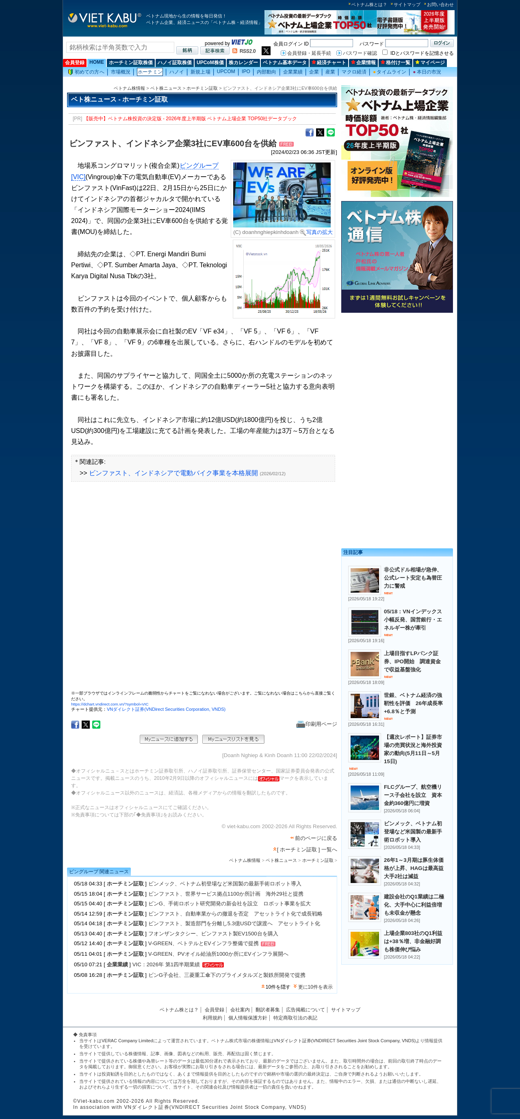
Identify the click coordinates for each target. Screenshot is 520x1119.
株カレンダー (243, 62)
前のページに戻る (316, 838)
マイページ (430, 62)
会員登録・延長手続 (309, 53)
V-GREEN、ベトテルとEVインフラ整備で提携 (203, 944)
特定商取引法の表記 (295, 1018)
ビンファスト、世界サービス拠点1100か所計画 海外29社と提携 (225, 894)
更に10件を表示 (315, 987)
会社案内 (240, 1010)
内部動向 (266, 72)
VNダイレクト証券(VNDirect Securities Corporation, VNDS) (166, 709)
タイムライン (389, 72)
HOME (96, 62)
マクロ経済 (354, 72)
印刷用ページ (316, 724)
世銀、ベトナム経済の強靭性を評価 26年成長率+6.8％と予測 (413, 703)
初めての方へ (86, 72)
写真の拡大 (316, 232)
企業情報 (363, 62)
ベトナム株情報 (129, 88)
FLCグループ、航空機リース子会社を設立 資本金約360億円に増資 (413, 795)
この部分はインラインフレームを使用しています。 (203, 588)
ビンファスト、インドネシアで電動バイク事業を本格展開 (173, 473)
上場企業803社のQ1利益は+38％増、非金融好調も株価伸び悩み (413, 941)
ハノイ (176, 72)
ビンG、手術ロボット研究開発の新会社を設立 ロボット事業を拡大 (229, 903)
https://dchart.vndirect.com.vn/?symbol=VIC (110, 704)
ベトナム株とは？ (369, 4)
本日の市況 (427, 72)
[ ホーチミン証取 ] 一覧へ (307, 849)
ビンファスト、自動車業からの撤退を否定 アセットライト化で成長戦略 (235, 914)
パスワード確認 (360, 53)
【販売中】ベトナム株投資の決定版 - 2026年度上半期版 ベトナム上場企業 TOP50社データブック (190, 118)
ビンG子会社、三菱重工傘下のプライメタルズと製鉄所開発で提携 (227, 975)
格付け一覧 (395, 62)
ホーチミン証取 (202, 88)
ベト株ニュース (166, 88)
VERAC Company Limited (127, 1040)
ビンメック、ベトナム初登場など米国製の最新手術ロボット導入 (224, 884)
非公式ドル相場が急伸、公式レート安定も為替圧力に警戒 (413, 578)
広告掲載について (305, 1010)
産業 (330, 72)
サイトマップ (407, 4)
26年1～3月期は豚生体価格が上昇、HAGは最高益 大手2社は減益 (416, 868)
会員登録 (74, 62)
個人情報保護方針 (247, 1018)
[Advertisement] (397, 373)
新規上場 (200, 72)
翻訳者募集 (268, 1010)
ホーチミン (150, 72)
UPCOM (226, 71)
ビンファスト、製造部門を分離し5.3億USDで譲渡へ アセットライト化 (234, 923)
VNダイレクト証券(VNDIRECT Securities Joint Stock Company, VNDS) (345, 1040)
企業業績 (293, 72)
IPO (246, 71)
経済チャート (329, 62)
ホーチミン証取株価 (131, 62)
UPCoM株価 (210, 62)
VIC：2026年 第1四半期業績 (166, 964)
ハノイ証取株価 (175, 62)
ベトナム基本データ (285, 62)
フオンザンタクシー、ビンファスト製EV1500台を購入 (213, 934)
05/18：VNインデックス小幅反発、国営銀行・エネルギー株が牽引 (413, 619)
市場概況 (120, 72)
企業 (314, 72)
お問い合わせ (440, 4)
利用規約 (212, 1018)
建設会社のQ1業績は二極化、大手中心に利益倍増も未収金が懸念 (414, 905)
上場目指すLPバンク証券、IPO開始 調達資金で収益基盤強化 (412, 661)
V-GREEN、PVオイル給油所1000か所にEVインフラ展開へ (218, 954)
